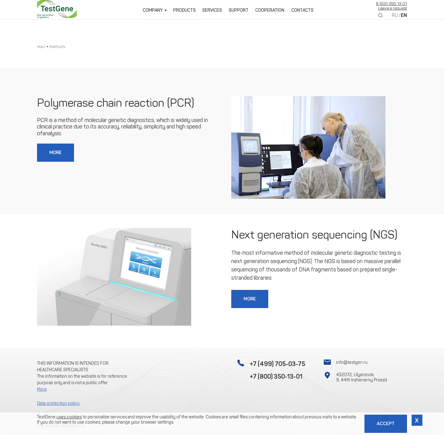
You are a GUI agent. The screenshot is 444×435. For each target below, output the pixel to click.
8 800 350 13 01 (391, 7)
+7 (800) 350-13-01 (276, 376)
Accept (385, 423)
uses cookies (69, 416)
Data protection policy (58, 403)
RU (395, 19)
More (56, 153)
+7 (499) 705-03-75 (277, 364)
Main (41, 46)
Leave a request (392, 12)
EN (404, 19)
